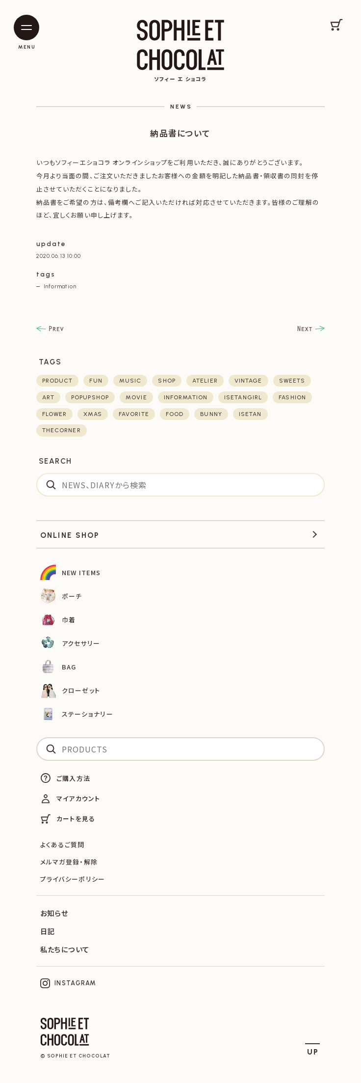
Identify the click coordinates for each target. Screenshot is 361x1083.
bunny (211, 414)
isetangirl (243, 397)
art (48, 397)
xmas (92, 414)
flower (54, 414)
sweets (292, 380)
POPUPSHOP (90, 397)
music (130, 380)
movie (136, 397)
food (174, 414)
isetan (250, 414)
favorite (134, 414)
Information (60, 286)
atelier (205, 380)
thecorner (61, 430)
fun (95, 380)
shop (166, 380)
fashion (292, 397)
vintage (248, 380)
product (57, 380)
